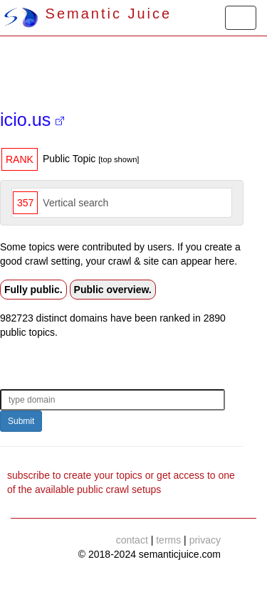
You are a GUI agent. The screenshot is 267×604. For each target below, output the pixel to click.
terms (168, 540)
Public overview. (113, 289)
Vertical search (75, 202)
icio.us (32, 119)
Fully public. (33, 289)
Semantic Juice (88, 13)
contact (132, 540)
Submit (21, 421)
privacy (205, 540)
